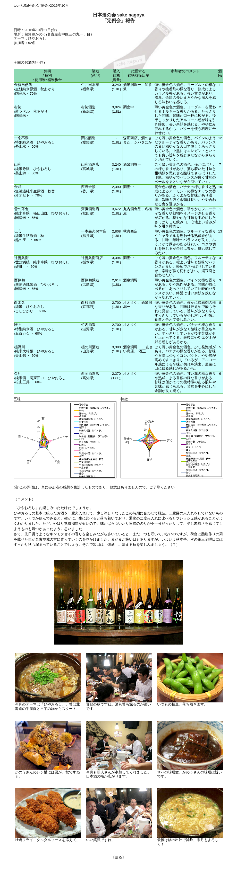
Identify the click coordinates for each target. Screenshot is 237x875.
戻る (118, 857)
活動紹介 (28, 5)
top (16, 5)
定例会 (42, 5)
